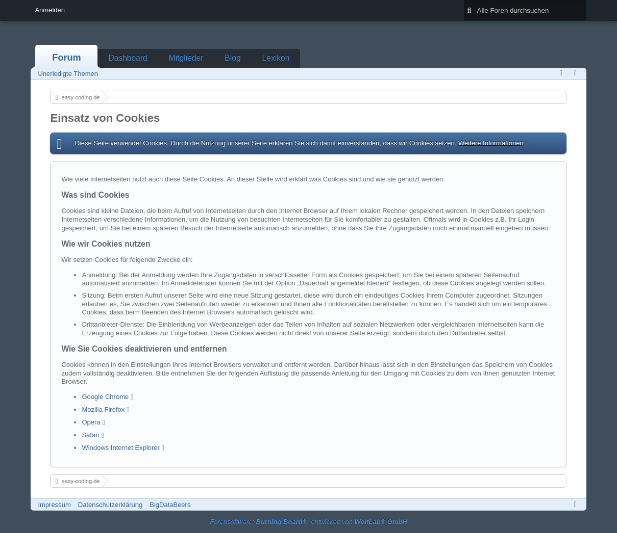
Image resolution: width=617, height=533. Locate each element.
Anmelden (50, 10)
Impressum (54, 505)
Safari (90, 435)
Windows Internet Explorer (120, 447)
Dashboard (127, 58)
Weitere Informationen (491, 143)
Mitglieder (186, 58)
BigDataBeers (170, 505)
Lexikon (276, 58)
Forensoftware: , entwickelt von (308, 521)
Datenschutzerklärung (110, 505)
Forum (66, 57)
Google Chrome (105, 397)
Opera (91, 422)
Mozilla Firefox (103, 409)
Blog (232, 58)
